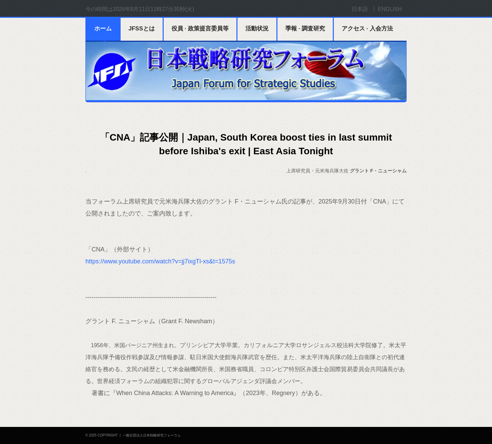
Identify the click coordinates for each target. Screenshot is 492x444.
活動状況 (257, 28)
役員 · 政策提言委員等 (200, 28)
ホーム (103, 28)
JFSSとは (141, 28)
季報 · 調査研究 (305, 28)
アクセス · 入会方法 (367, 28)
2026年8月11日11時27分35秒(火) (153, 9)
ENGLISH (390, 9)
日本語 (360, 9)
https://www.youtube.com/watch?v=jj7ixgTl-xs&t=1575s (160, 261)
